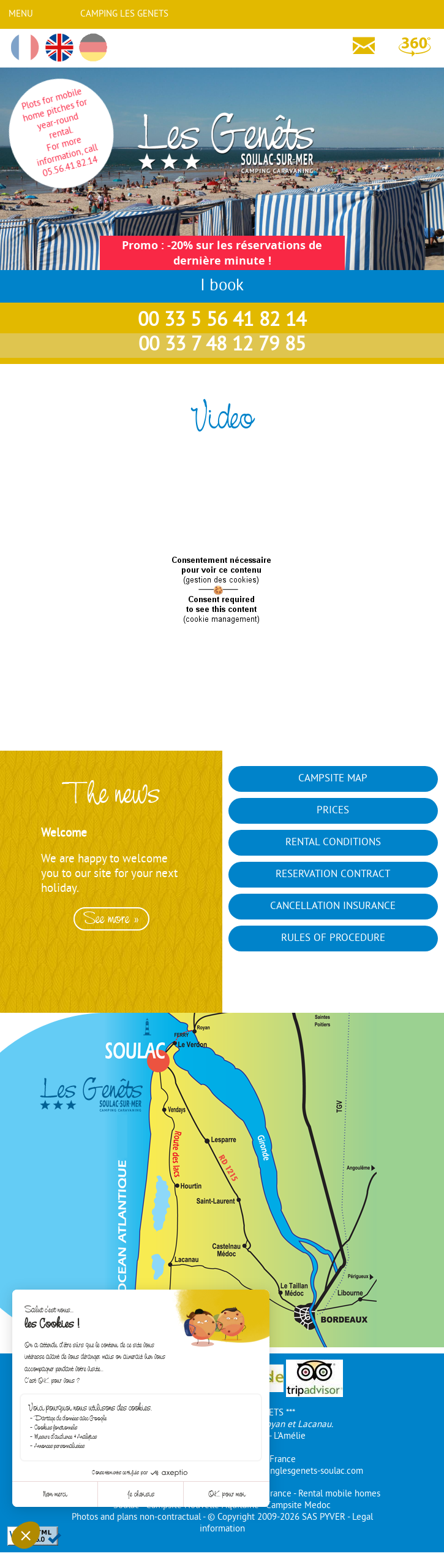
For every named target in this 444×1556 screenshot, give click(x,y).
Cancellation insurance (333, 906)
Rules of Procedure (333, 938)
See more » (111, 919)
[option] (111, 903)
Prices (333, 811)
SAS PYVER (323, 1517)
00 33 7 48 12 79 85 (222, 345)
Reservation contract (333, 874)
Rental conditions (333, 843)
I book (222, 286)
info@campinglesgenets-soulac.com (292, 1471)
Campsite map (332, 779)
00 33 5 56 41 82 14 (222, 321)
